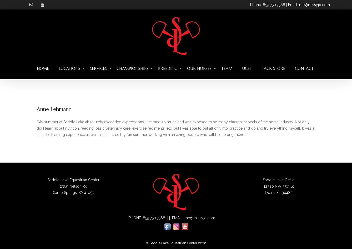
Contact (304, 68)
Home (43, 68)
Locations (69, 68)
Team (226, 68)
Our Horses (199, 68)
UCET (247, 68)
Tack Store (273, 68)
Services (98, 68)
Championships (132, 68)
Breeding (167, 68)
